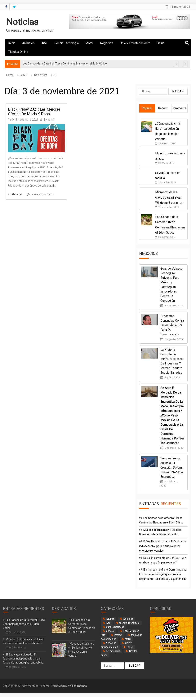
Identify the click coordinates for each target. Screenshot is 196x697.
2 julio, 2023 (170, 377)
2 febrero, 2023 (172, 448)
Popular (147, 108)
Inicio (12, 43)
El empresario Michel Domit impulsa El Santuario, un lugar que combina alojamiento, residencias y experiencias (162, 574)
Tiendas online (18, 52)
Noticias (22, 22)
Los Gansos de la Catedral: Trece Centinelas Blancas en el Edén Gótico (24, 623)
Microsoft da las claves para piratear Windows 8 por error (168, 197)
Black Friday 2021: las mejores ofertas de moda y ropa (34, 111)
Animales (28, 43)
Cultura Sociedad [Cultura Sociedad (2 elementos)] (115, 627)
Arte (44, 43)
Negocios (106, 43)
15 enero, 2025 (171, 305)
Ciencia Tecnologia (66, 43)
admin (51, 119)
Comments (179, 108)
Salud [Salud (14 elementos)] (130, 647)
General (17, 194)
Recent (162, 108)
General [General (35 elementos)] (110, 631)
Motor (89, 43)
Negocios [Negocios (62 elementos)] (111, 643)
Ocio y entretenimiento (135, 43)
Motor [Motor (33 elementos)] (128, 639)
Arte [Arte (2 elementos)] (108, 623)
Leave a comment (41, 194)
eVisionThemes (77, 685)
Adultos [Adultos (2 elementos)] (110, 619)
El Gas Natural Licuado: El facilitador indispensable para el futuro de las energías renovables (162, 546)
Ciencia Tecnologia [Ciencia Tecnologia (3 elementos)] (129, 623)
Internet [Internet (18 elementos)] (118, 635)
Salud (160, 43)
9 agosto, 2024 (171, 339)
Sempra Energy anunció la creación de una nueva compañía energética (171, 468)
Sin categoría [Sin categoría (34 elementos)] (113, 651)
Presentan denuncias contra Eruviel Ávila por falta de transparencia (172, 325)
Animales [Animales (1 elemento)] (128, 619)
